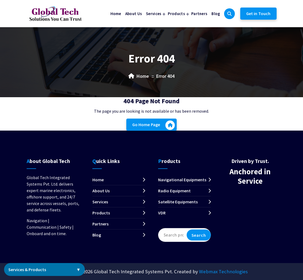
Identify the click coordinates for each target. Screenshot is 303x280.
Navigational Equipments (182, 183)
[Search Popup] (229, 13)
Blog (215, 13)
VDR (162, 216)
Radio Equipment (174, 194)
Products (176, 13)
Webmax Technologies (223, 271)
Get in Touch (258, 13)
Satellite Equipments (178, 205)
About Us (133, 13)
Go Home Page (153, 126)
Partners (199, 13)
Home (115, 13)
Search (198, 238)
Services (153, 13)
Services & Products (44, 269)
